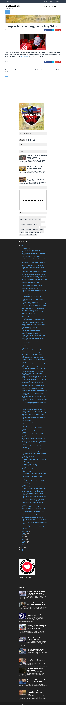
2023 (22, 244)
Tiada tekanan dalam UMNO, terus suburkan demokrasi (33, 319)
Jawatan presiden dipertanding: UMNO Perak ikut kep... (34, 427)
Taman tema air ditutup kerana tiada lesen (32, 475)
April (23, 538)
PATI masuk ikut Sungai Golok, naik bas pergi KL (33, 497)
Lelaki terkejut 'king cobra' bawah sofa (31, 282)
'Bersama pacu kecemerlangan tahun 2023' (32, 264)
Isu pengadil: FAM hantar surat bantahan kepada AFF (34, 477)
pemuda (22, 228)
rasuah (31, 230)
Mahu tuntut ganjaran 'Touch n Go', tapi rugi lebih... (34, 302)
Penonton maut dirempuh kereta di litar (31, 249)
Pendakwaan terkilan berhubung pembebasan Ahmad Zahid (33, 340)
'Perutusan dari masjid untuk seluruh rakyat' (32, 250)
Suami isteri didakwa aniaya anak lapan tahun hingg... (33, 406)
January (24, 543)
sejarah (37, 230)
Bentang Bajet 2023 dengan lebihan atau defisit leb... (33, 395)
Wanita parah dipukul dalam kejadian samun (32, 387)
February (24, 541)
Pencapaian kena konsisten (28, 327)
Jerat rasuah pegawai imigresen (29, 325)
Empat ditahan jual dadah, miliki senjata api (32, 354)
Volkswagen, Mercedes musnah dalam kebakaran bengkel (34, 316)
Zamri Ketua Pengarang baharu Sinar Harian (32, 321)
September (25, 530)
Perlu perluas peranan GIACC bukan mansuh (33, 307)
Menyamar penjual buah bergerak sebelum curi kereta (33, 360)
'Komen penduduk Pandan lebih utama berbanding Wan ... (34, 278)
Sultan (21, 233)
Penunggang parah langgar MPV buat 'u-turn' (33, 510)
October (24, 528)
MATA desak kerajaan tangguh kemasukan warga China (34, 465)
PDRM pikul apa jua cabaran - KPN (30, 365)
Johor (27, 220)
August (24, 531)
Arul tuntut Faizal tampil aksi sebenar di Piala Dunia (34, 388)
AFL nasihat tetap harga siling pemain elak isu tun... (34, 351)
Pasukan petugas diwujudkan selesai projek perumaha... (32, 382)
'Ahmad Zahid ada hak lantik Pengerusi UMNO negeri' (33, 298)
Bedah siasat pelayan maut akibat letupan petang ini (34, 437)
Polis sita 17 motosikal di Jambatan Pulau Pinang (34, 275)
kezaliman (22, 223)
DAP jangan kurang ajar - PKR (35, 657)
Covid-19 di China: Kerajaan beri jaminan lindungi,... (34, 268)
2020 (22, 546)
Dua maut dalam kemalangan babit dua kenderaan (34, 440)
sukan (41, 230)
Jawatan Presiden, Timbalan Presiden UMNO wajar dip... (33, 480)
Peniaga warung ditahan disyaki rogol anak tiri (33, 379)
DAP (44, 215)
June (23, 535)
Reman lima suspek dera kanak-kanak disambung (34, 304)
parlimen (42, 225)
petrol (42, 228)
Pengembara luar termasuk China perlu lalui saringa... (32, 424)
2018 (22, 549)
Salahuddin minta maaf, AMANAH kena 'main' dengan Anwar (36, 591)
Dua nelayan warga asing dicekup (30, 309)
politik (21, 230)
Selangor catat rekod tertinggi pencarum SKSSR (34, 408)
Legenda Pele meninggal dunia (29, 463)
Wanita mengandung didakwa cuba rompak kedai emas (34, 430)
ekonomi (31, 218)
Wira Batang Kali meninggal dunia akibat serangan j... (34, 468)
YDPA (35, 233)
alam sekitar (23, 215)
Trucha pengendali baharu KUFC (30, 291)
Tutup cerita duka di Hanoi (28, 459)
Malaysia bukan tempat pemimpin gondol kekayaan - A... (34, 257)
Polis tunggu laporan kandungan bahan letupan (33, 367)
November (25, 527)
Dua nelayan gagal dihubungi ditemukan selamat (33, 259)
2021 (22, 544)
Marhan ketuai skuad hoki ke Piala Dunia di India (33, 511)
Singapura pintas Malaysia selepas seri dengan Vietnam (33, 334)
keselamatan (41, 220)
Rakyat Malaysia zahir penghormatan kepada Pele (34, 378)
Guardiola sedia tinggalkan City (29, 293)
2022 (22, 245)
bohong (30, 215)
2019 (22, 548)
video (26, 233)
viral (31, 233)
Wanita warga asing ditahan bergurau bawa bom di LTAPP (34, 349)
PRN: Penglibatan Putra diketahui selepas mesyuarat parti (36, 166)
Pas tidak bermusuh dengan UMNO (37, 176)
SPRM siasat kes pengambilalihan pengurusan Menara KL (33, 514)
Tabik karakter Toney (27, 419)
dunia (25, 218)
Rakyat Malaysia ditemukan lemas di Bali (31, 332)
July (23, 533)
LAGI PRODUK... (23, 581)
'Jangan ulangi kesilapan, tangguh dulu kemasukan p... (34, 262)
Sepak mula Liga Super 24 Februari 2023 (31, 523)
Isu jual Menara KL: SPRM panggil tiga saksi (32, 490)
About (53, 1)
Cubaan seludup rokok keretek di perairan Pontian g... (34, 472)
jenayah (22, 220)
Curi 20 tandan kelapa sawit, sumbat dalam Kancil (34, 525)
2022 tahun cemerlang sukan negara (31, 329)
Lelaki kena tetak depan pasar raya (30, 281)
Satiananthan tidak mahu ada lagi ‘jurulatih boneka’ (34, 276)
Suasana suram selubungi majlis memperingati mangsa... (33, 392)
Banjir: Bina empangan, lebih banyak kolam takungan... (32, 343)
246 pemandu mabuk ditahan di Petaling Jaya (33, 368)
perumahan (35, 228)
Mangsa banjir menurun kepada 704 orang (32, 499)
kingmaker (29, 223)
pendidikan (28, 228)
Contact (59, 1)
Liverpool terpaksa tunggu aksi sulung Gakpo (33, 450)
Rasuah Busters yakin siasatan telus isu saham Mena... (33, 323)
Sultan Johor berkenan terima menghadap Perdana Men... (34, 442)
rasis (26, 230)
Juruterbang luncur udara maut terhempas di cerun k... (33, 337)
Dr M (21, 218)
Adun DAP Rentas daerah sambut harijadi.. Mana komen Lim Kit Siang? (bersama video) (36, 625)
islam (36, 218)
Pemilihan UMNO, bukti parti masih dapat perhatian (32, 295)
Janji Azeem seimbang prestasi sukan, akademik (33, 390)
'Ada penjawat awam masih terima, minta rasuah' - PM (34, 252)
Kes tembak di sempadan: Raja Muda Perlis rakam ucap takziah (36, 602)
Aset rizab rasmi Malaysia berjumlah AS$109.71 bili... (33, 421)
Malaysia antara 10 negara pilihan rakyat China (33, 501)
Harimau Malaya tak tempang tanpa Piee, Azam (33, 353)
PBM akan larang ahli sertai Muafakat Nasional (33, 516)
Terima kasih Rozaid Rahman (29, 461)
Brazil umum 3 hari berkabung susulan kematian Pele (33, 448)
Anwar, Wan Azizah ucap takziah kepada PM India (34, 375)
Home (47, 1)
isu (40, 218)
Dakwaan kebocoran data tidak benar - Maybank (33, 273)
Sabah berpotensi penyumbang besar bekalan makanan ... (33, 445)
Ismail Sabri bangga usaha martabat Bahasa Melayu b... (34, 398)
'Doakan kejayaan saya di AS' (29, 455)
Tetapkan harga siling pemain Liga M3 (31, 488)
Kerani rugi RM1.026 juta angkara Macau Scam (33, 505)
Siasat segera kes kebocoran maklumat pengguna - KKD (34, 452)
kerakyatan (33, 220)
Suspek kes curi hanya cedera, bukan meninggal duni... (33, 483)
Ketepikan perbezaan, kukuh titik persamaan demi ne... (34, 271)
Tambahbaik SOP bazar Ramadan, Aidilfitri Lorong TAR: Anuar (36, 679)
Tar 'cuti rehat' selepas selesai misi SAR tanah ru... (34, 400)
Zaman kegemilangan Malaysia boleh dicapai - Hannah (33, 285)
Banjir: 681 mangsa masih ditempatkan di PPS (33, 310)
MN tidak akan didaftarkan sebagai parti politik (33, 470)
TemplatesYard (16, 702)
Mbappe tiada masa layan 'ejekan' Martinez (32, 410)
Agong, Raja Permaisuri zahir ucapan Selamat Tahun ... (33, 266)
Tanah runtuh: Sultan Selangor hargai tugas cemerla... (32, 492)
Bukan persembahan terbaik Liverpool (31, 313)
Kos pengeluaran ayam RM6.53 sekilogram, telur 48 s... (33, 416)
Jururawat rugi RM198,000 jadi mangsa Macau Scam (33, 413)
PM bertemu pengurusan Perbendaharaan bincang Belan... (34, 521)
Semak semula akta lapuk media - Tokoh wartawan (34, 358)
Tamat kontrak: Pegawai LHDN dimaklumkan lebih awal (34, 495)
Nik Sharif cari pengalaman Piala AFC (31, 376)
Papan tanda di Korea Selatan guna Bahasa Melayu (34, 485)
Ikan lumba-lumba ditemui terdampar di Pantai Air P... (34, 289)
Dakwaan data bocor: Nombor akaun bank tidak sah (33, 363)
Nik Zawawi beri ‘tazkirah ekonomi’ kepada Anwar (34, 637)
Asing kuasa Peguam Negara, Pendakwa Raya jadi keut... (34, 507)
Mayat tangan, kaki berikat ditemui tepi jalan (32, 356)
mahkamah (30, 225)
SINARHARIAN (16, 56)
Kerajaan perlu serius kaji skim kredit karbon (32, 330)
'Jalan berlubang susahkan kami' (29, 456)
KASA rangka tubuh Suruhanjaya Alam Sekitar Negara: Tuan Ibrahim (36, 691)
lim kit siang (23, 225)
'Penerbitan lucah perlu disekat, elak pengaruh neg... (33, 503)
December (25, 247)
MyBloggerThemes (33, 702)
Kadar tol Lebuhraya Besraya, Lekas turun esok (33, 305)
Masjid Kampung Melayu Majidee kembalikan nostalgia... (33, 385)
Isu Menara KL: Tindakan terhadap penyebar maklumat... (33, 346)
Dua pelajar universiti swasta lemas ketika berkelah (34, 411)
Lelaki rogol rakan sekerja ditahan (30, 300)
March (24, 540)
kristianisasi (37, 223)
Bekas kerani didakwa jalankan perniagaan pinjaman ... (32, 403)
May (23, 536)
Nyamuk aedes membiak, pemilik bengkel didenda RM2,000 (34, 433)
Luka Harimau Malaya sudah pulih (30, 287)
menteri (37, 225)
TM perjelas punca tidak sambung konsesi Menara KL (34, 518)
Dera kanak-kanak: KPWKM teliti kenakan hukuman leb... (32, 372)
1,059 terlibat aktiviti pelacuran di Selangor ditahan (34, 458)
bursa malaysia (37, 215)
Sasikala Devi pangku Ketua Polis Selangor (32, 370)
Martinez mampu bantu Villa (28, 312)
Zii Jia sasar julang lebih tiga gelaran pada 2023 (33, 487)
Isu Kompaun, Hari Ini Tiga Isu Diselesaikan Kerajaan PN (35, 648)
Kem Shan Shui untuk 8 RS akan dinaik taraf (32, 435)
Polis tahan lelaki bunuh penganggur (31, 255)
